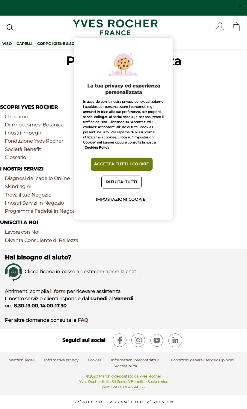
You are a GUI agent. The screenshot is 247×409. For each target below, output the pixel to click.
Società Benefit (23, 149)
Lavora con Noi (22, 232)
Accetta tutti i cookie (121, 164)
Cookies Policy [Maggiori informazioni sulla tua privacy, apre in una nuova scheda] (97, 147)
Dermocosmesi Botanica (34, 125)
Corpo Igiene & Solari (60, 43)
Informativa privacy (61, 360)
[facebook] (119, 340)
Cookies (94, 360)
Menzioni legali (21, 360)
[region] (123, 129)
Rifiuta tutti (121, 182)
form (60, 291)
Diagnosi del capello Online (37, 178)
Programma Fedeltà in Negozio (42, 211)
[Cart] (236, 27)
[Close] (241, 5)
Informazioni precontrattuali (136, 360)
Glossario (15, 157)
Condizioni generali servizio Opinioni (202, 360)
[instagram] (138, 340)
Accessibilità (126, 366)
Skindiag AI (18, 186)
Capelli (24, 43)
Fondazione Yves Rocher (34, 141)
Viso (7, 43)
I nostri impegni (24, 133)
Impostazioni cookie (121, 199)
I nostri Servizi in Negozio (34, 203)
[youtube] (157, 340)
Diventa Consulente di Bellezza (41, 240)
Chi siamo (16, 117)
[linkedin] (175, 340)
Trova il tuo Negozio (28, 195)
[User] (220, 27)
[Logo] (115, 27)
